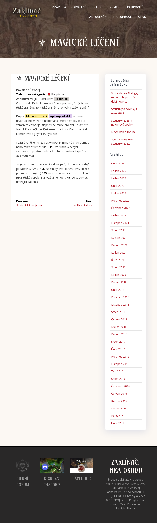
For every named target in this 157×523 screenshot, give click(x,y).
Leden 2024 (118, 178)
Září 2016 (117, 371)
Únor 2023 (118, 186)
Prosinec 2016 (120, 356)
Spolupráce (122, 16)
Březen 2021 (119, 245)
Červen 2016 (119, 393)
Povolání (78, 7)
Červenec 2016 (120, 386)
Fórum (142, 16)
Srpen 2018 (118, 312)
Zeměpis (116, 7)
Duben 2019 (119, 282)
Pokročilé (135, 7)
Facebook (81, 478)
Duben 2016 (119, 408)
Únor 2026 (118, 163)
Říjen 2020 (118, 260)
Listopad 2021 (120, 223)
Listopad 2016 (120, 364)
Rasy (98, 7)
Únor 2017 (118, 349)
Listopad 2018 (120, 304)
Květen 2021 (119, 238)
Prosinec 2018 (120, 297)
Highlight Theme (125, 508)
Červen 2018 (119, 319)
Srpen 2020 (118, 267)
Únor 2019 (118, 289)
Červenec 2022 (120, 208)
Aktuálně (97, 16)
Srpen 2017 (118, 341)
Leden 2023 (118, 193)
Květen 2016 (119, 401)
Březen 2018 (119, 334)
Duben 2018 (119, 327)
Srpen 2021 (118, 230)
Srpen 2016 (118, 379)
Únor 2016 (118, 423)
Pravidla (59, 7)
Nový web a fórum (123, 132)
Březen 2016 (119, 416)
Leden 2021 (118, 252)
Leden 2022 (118, 215)
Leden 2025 (118, 171)
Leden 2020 (118, 275)
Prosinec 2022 (120, 200)
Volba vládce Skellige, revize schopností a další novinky (124, 97)
